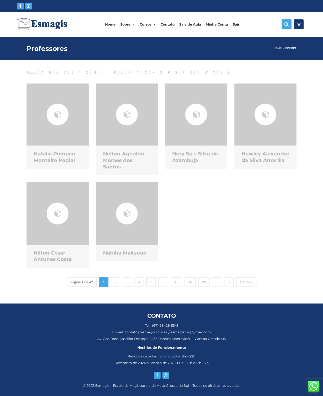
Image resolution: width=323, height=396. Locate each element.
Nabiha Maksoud (125, 253)
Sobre (127, 24)
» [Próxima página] (229, 282)
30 (204, 282)
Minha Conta (217, 24)
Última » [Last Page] (246, 282)
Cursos (148, 24)
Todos (31, 72)
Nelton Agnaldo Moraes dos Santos (123, 160)
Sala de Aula (190, 24)
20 (190, 282)
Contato (168, 24)
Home (110, 24)
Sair (236, 24)
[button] (287, 24)
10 (176, 282)
